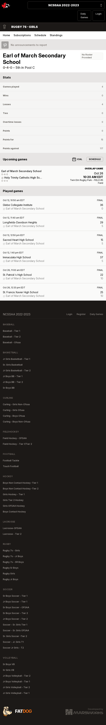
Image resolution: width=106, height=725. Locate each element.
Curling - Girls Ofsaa (13, 410)
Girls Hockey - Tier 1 (14, 494)
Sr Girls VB (8, 670)
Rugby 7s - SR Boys (13, 562)
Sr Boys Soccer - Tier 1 (15, 596)
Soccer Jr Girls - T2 (13, 647)
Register (81, 314)
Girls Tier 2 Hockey (13, 500)
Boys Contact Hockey (14, 511)
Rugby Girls (9, 573)
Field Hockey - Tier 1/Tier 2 (17, 444)
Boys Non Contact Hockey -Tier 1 (20, 482)
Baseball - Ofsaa (12, 342)
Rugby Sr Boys (10, 567)
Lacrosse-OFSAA (12, 528)
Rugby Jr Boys (10, 579)
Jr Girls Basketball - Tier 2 (17, 370)
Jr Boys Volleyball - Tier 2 (16, 675)
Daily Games (84, 15)
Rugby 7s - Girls (11, 550)
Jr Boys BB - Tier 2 (13, 382)
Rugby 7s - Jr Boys (13, 556)
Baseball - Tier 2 (12, 336)
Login (99, 13)
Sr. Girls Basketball (13, 364)
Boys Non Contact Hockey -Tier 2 (20, 488)
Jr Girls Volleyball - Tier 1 (16, 693)
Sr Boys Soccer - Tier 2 (15, 613)
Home (6, 35)
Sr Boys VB (9, 664)
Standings (56, 35)
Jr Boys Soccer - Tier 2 (15, 619)
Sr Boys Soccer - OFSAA (16, 607)
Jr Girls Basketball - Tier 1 (16, 359)
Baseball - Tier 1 (11, 331)
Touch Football (11, 466)
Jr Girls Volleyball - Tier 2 (16, 687)
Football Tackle (11, 460)
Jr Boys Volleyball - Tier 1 (16, 681)
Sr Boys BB (9, 387)
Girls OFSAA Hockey (14, 506)
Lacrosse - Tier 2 (12, 534)
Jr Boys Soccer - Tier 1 (15, 601)
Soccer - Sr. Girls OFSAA (16, 630)
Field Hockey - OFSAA (15, 438)
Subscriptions (22, 35)
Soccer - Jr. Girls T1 (13, 642)
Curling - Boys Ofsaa (14, 416)
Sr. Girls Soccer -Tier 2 (15, 636)
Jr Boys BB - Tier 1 (12, 376)
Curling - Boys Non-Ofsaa (16, 421)
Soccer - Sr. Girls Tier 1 (15, 624)
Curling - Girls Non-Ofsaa (16, 404)
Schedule (40, 35)
